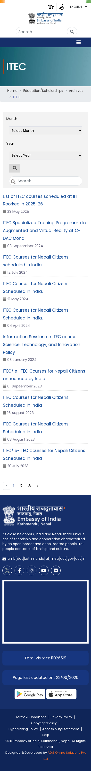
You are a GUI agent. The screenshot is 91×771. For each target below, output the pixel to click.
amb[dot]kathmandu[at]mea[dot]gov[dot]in (46, 558)
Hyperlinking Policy (23, 729)
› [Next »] (37, 486)
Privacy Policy (61, 717)
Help (45, 734)
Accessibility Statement (60, 729)
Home (12, 90)
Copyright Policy (44, 723)
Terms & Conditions (31, 717)
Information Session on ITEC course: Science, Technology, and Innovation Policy (41, 344)
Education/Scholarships (43, 90)
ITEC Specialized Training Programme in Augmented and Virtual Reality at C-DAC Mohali (44, 230)
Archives (76, 90)
